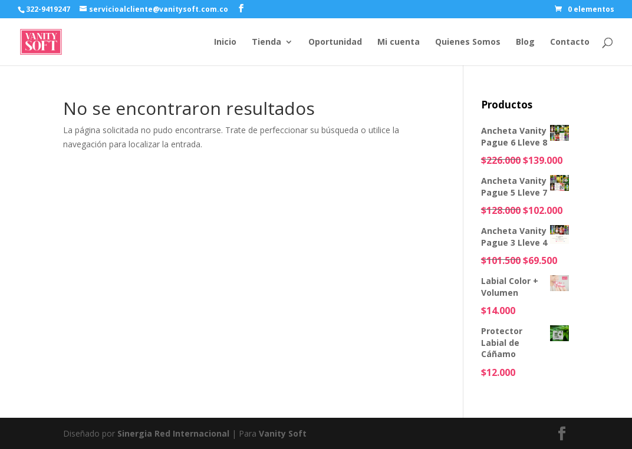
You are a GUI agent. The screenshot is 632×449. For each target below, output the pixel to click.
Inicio (225, 42)
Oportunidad (335, 42)
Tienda (266, 42)
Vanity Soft (283, 433)
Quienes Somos (468, 42)
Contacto (570, 42)
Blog (525, 42)
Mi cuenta (398, 42)
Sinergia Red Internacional (173, 433)
